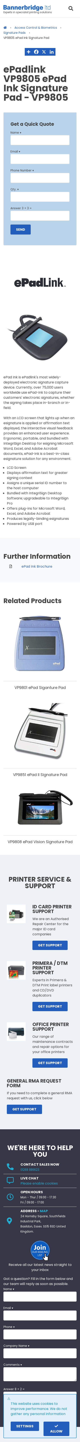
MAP (44, 1211)
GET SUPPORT (50, 945)
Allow (56, 1429)
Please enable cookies (39, 1183)
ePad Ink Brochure (37, 566)
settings (24, 1426)
